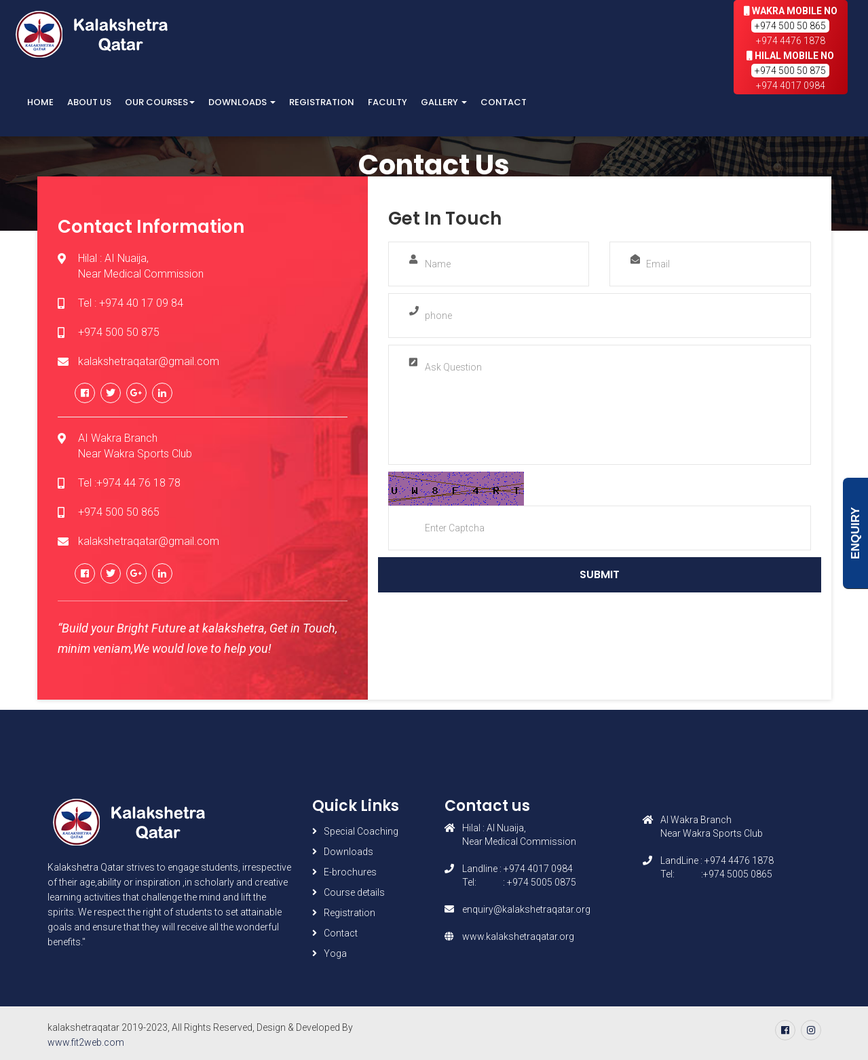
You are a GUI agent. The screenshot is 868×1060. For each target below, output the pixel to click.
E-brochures (350, 872)
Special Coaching (361, 831)
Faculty (387, 102)
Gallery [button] (444, 102)
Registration (321, 102)
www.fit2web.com (86, 1042)
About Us (89, 102)
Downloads (348, 851)
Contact (503, 102)
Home (40, 102)
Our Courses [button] (160, 102)
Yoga (335, 953)
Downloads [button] (242, 102)
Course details (354, 892)
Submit (600, 574)
